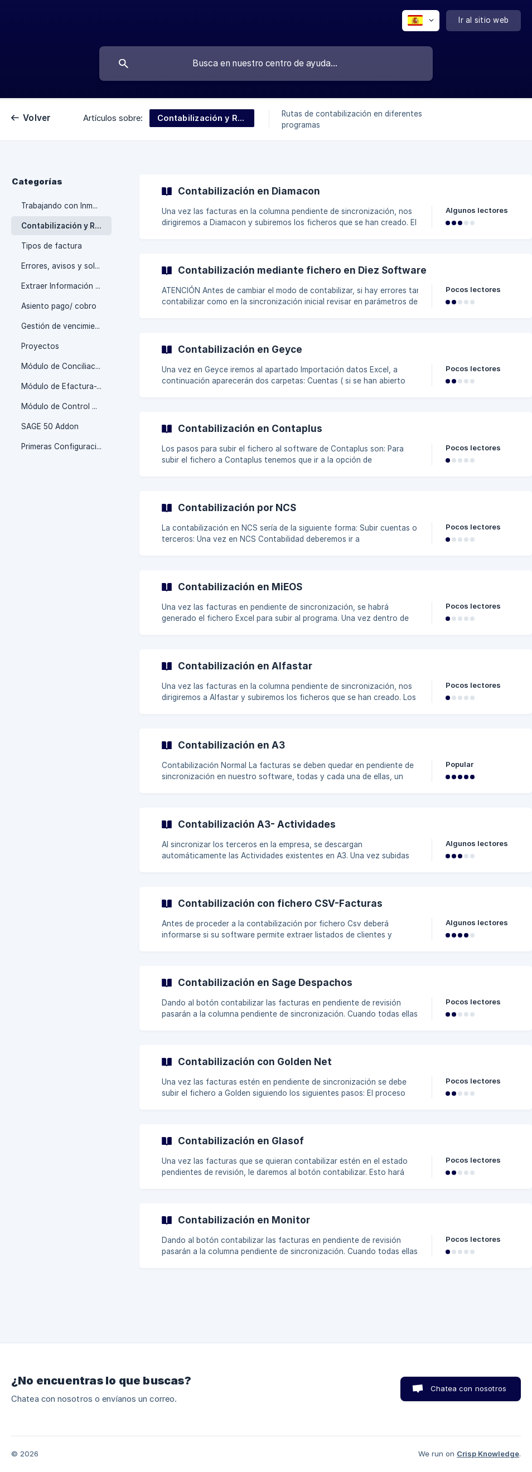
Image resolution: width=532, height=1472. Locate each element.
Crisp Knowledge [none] (488, 1453)
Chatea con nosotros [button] (468, 1388)
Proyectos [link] (40, 346)
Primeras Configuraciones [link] (66, 446)
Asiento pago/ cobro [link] (58, 306)
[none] (420, 20)
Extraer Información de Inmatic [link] (66, 285)
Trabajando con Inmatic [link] (64, 205)
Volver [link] (37, 118)
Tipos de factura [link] (51, 245)
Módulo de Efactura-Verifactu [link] (66, 386)
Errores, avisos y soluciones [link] (66, 265)
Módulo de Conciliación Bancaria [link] (66, 366)
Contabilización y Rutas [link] (66, 225)
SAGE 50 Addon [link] (50, 426)
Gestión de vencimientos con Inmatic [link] (66, 326)
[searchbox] (266, 63)
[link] (335, 206)
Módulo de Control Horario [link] (66, 406)
